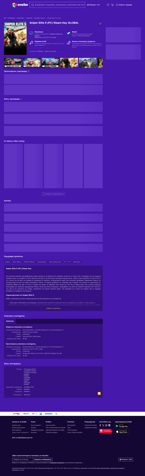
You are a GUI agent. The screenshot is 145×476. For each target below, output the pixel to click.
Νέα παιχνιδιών (71, 425)
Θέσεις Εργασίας (16, 430)
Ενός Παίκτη (17, 262)
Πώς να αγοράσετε (36, 425)
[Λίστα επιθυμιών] (108, 5)
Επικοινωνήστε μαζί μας (18, 427)
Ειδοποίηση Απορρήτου (57, 462)
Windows (27, 395)
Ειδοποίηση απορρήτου (117, 468)
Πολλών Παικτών (29, 262)
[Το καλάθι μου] (112, 5)
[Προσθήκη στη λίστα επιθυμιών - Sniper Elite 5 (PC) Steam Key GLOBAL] (100, 24)
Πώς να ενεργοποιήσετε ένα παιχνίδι (55, 427)
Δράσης (7, 262)
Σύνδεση (120, 5)
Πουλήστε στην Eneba (91, 425)
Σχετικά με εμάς (16, 425)
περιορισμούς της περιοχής (49, 37)
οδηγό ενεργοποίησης (84, 35)
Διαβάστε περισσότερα (53, 308)
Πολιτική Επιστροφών (51, 432)
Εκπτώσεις (34, 432)
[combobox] (57, 5)
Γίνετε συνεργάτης (72, 430)
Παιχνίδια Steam (39, 18)
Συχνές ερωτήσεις (50, 425)
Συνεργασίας (42, 262)
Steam (91, 34)
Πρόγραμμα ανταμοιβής (37, 430)
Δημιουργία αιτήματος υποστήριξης (55, 430)
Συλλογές (33, 427)
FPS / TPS (67, 262)
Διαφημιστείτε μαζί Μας (91, 427)
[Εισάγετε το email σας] (22, 459)
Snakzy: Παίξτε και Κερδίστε (74, 432)
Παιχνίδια (29, 18)
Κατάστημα (11, 18)
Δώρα (68, 427)
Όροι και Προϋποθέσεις (103, 468)
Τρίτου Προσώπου (55, 262)
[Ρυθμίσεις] (93, 5)
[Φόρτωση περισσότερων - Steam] (68, 33)
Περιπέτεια (76, 262)
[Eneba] (20, 4)
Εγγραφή (129, 5)
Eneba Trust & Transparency (20, 432)
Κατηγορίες (20, 18)
